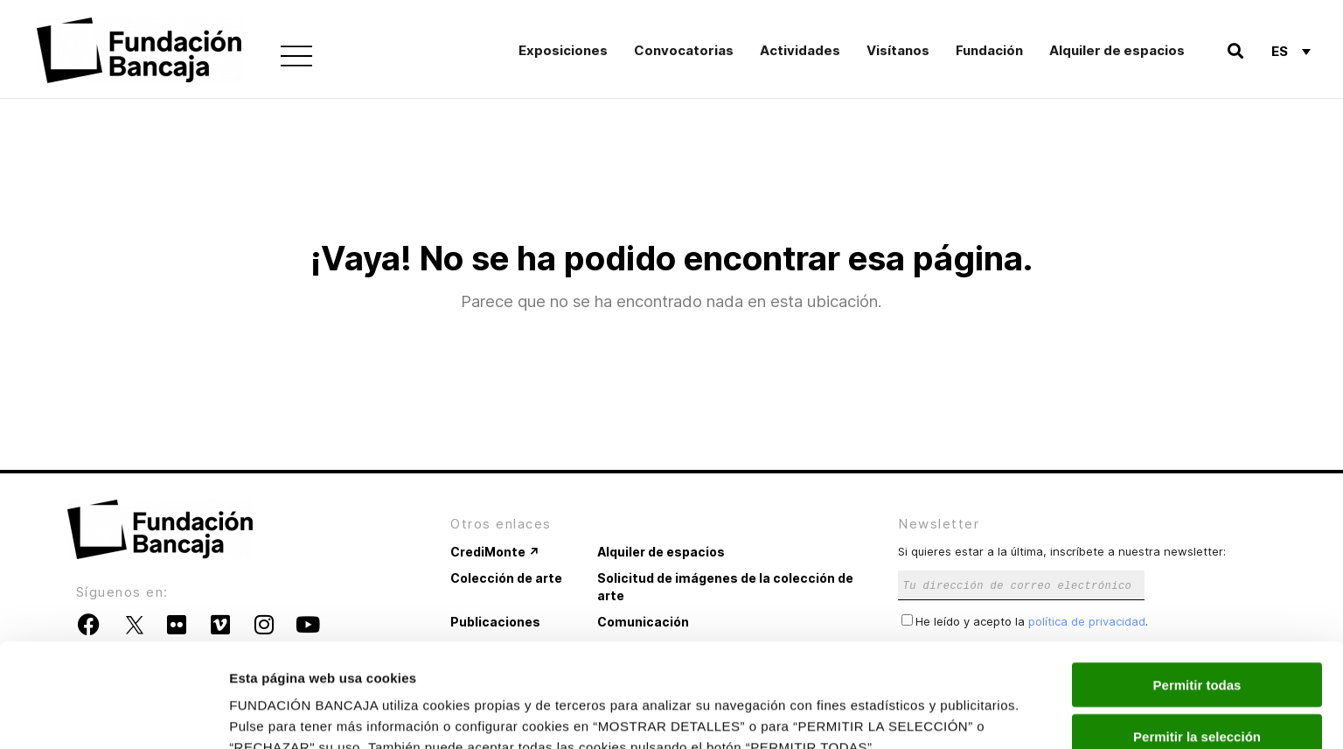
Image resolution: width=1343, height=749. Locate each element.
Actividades (800, 50)
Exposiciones (563, 50)
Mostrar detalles (946, 714)
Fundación (989, 50)
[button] (1235, 51)
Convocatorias (684, 50)
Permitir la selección (1197, 647)
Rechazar (1197, 697)
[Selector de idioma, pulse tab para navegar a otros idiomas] (1291, 50)
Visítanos (897, 50)
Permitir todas (1197, 595)
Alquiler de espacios (1117, 50)
